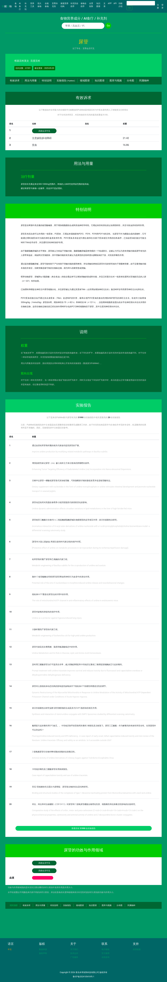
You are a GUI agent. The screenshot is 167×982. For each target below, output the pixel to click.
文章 (104, 5)
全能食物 (47, 5)
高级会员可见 (44, 131)
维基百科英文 (21, 60)
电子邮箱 (105, 949)
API (115, 3)
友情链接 (137, 949)
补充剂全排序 (74, 5)
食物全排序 (83, 5)
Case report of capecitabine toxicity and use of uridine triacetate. (60, 775)
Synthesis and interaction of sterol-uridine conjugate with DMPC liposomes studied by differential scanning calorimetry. (83, 714)
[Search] (141, 3)
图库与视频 (116, 80)
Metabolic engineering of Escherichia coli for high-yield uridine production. (64, 636)
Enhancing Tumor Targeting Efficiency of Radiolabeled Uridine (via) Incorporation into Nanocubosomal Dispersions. (82, 469)
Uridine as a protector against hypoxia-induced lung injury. (57, 618)
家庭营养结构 (64, 5)
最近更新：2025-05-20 (44, 68)
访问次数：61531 (23, 68)
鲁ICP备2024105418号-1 (83, 976)
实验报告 (66, 80)
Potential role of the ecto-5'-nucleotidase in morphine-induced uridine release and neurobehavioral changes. (78, 583)
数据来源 (43, 949)
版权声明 (43, 953)
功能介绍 (120, 5)
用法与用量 (31, 80)
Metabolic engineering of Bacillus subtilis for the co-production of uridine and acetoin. (69, 565)
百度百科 (35, 60)
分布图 (130, 80)
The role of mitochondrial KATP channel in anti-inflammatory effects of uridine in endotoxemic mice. (75, 600)
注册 (158, 6)
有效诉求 (15, 80)
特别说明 (47, 80)
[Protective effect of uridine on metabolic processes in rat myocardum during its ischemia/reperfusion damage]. (80, 548)
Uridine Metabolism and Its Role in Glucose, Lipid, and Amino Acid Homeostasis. (67, 653)
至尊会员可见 (88, 48)
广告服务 (74, 957)
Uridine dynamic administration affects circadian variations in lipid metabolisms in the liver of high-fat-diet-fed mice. (82, 508)
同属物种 (144, 80)
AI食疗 (20, 6)
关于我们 (74, 949)
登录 (162, 6)
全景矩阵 (91, 5)
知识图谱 (98, 5)
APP (110, 3)
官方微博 (105, 953)
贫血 (34, 145)
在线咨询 (105, 957)
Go (129, 8)
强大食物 (39, 5)
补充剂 (26, 6)
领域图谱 (85, 80)
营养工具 (32, 5)
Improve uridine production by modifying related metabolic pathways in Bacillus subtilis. (70, 452)
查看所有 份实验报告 (83, 828)
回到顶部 (14, 905)
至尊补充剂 (55, 5)
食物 (16, 5)
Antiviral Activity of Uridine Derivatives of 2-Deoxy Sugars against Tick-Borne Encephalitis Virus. (73, 758)
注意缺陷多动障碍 (42, 138)
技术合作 (74, 953)
